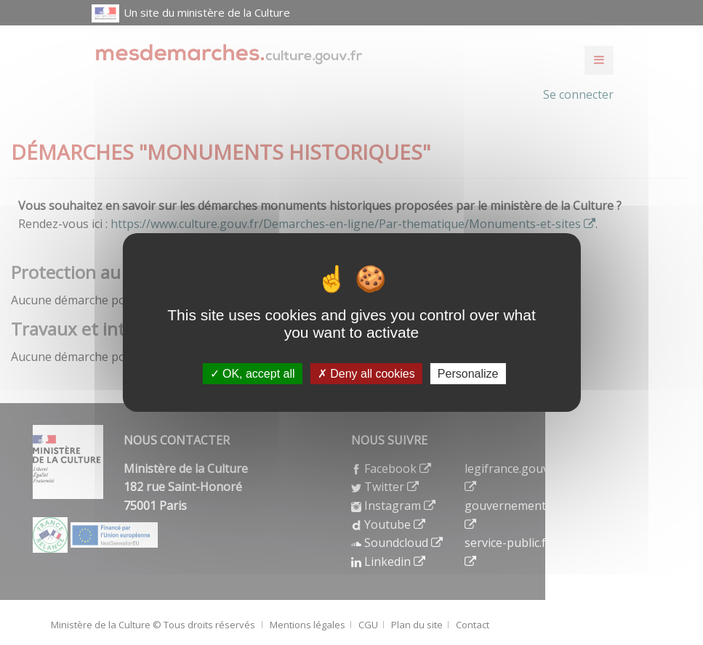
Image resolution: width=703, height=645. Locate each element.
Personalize (468, 374)
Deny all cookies (366, 374)
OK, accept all (252, 374)
